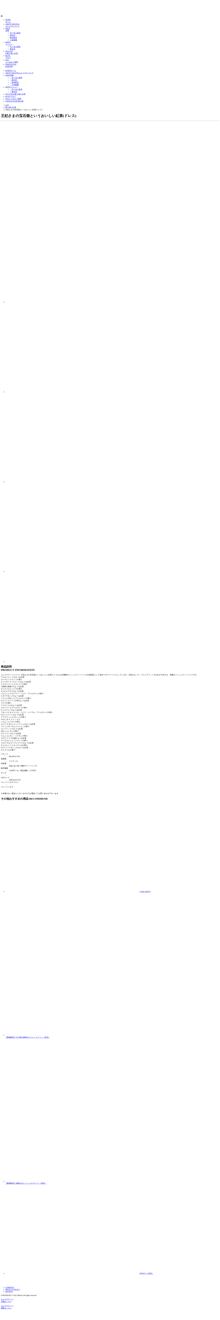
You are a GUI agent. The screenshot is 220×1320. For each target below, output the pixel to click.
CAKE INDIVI (77, 892)
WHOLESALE (14, 101)
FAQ (13, 99)
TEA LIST (15, 94)
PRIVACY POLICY (12, 1289)
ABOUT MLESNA (19, 73)
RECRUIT (9, 1291)
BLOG (10, 96)
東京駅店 (13, 38)
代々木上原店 (15, 33)
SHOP (9, 75)
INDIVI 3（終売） (79, 1273)
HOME (10, 71)
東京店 (12, 35)
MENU (11, 87)
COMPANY (9, 1287)
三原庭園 (13, 40)
